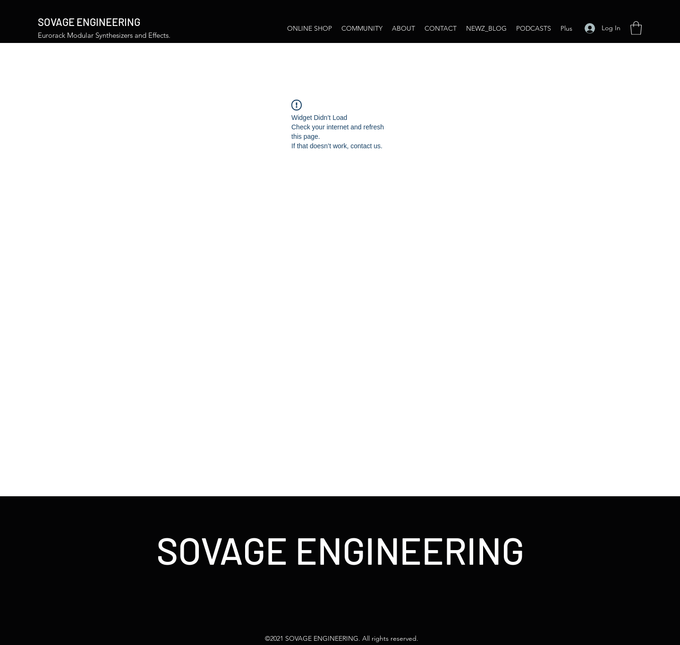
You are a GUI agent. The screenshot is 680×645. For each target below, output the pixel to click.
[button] (636, 28)
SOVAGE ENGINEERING (89, 22)
